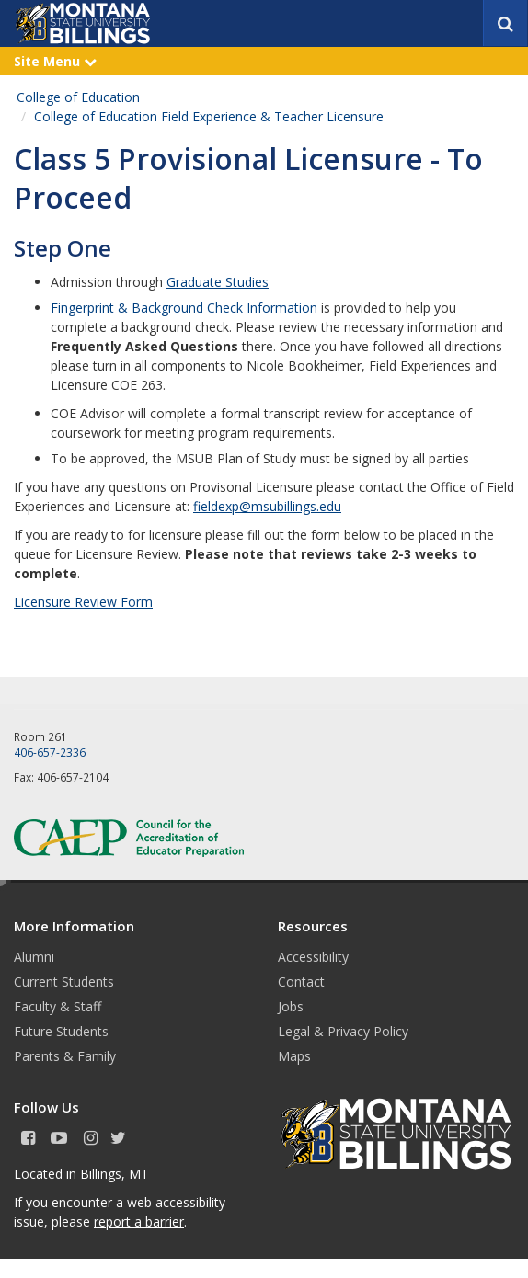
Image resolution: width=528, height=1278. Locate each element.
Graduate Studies (217, 282)
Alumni (34, 956)
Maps (294, 1056)
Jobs (291, 1006)
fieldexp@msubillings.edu (267, 506)
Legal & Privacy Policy (343, 1031)
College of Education (78, 97)
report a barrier (139, 1221)
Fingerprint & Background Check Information (184, 307)
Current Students (64, 981)
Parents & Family (65, 1056)
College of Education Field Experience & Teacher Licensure (209, 116)
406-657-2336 (50, 752)
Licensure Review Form (83, 601)
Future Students (61, 1031)
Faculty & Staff (57, 1006)
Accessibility (313, 956)
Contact (301, 981)
